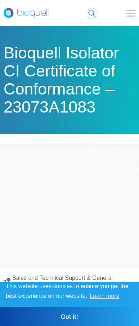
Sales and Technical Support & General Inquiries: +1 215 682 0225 (62, 281)
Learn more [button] (105, 296)
